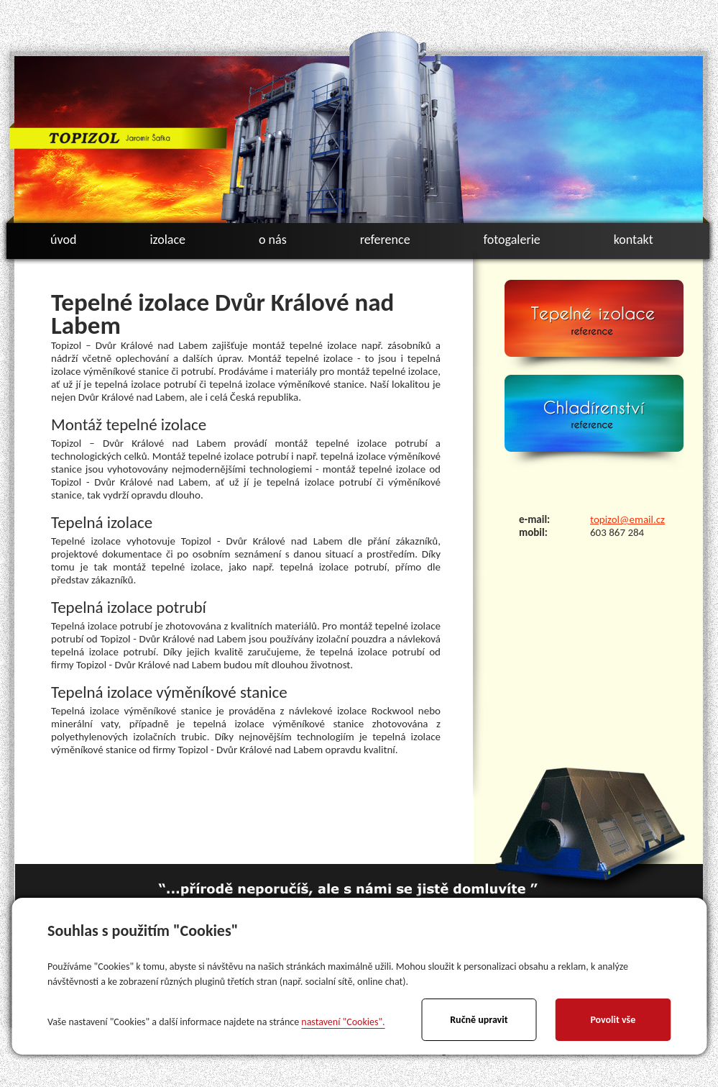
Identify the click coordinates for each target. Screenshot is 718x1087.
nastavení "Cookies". (343, 1022)
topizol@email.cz (627, 519)
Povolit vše (612, 1020)
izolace (167, 239)
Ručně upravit (478, 1020)
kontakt (633, 239)
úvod (63, 239)
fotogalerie (512, 239)
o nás (273, 239)
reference (385, 239)
